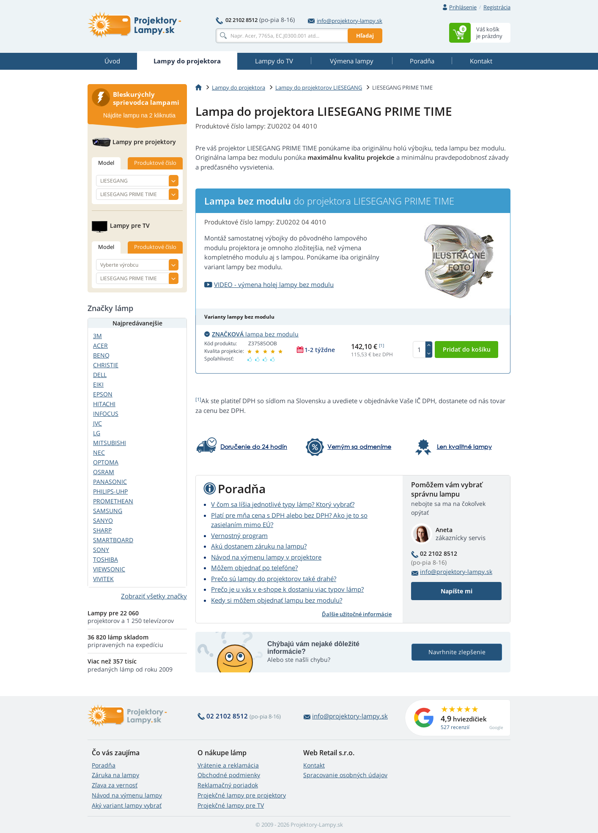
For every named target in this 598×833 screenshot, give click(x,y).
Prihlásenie (463, 7)
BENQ (101, 355)
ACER (100, 345)
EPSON (102, 394)
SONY (101, 550)
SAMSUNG (107, 511)
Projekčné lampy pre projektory (242, 795)
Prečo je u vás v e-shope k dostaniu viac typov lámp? (287, 589)
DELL (100, 375)
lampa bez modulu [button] (251, 334)
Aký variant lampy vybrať (127, 805)
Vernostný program (239, 535)
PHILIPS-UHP (110, 491)
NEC (99, 452)
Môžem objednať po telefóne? (254, 567)
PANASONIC (110, 482)
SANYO (103, 520)
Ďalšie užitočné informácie (357, 614)
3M (97, 336)
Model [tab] (106, 163)
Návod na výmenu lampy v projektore (266, 557)
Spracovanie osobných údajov (345, 775)
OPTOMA (105, 462)
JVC (97, 423)
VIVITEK (103, 579)
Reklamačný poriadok (228, 785)
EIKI (98, 384)
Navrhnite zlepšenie (457, 652)
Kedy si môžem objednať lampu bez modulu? (276, 600)
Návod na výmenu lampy (127, 795)
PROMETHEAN (113, 501)
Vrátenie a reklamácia (228, 765)
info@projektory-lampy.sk (345, 21)
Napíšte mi (456, 591)
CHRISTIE (105, 365)
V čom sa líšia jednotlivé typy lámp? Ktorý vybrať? (282, 504)
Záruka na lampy (115, 775)
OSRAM (103, 472)
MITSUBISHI (109, 443)
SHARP (102, 530)
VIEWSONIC (109, 569)
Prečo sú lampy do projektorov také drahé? (273, 578)
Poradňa (103, 765)
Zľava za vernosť (114, 785)
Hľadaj (365, 35)
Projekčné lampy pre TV (231, 805)
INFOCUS (105, 414)
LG (96, 433)
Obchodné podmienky (229, 775)
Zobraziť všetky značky (154, 596)
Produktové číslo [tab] (155, 163)
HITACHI (104, 404)
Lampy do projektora (238, 87)
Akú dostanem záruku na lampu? (259, 546)
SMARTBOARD (113, 540)
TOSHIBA (105, 559)
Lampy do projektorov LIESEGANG (318, 87)
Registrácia (496, 7)
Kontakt (314, 765)
